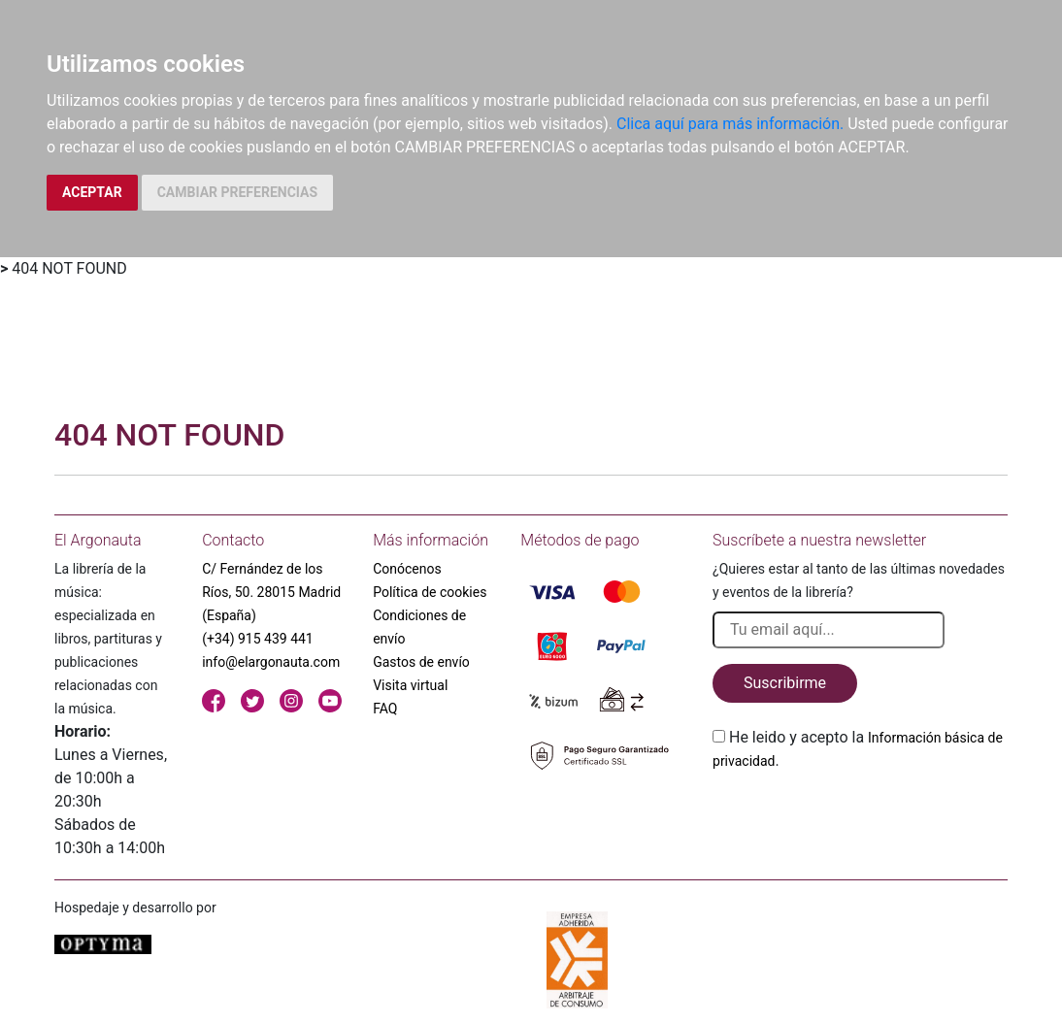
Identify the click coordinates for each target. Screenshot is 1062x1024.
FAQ (385, 708)
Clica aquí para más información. (730, 124)
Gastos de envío (421, 662)
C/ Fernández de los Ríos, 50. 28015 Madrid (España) (271, 592)
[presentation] (860, 818)
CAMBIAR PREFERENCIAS (237, 192)
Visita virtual (410, 685)
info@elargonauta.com (271, 662)
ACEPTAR (92, 192)
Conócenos (407, 569)
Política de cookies (429, 592)
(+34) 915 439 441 (258, 638)
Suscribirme (785, 683)
